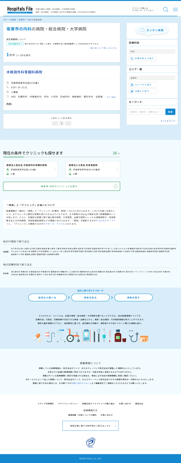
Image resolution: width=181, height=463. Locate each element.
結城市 (44, 248)
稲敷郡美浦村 (140, 251)
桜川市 (27, 251)
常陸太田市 (72, 248)
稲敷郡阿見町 (152, 251)
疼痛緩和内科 (62, 274)
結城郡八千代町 (17, 254)
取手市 (101, 248)
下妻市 (58, 248)
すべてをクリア (167, 120)
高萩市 (80, 248)
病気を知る (90, 297)
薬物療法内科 (92, 274)
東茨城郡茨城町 (77, 251)
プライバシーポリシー (68, 403)
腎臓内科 (64, 271)
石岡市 (38, 248)
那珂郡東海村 (117, 251)
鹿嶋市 (133, 248)
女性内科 (15, 274)
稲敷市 (173, 248)
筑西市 (167, 248)
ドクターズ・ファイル (54, 223)
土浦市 (26, 248)
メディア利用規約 (46, 403)
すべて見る (111, 97)
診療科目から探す (142, 58)
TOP (5, 19)
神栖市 (34, 251)
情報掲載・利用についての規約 (82, 415)
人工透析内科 (74, 271)
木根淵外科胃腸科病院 (24, 71)
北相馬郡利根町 (52, 254)
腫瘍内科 (101, 271)
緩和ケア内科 (42, 274)
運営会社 (139, 403)
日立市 (20, 248)
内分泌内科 (157, 271)
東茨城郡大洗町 (91, 251)
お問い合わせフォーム (81, 383)
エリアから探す (141, 84)
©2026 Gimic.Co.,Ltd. (90, 458)
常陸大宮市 (153, 248)
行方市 (40, 251)
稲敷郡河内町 (164, 251)
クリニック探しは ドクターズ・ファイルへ (143, 9)
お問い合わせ (125, 403)
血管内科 (82, 274)
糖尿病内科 (85, 271)
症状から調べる (47, 297)
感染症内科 (110, 271)
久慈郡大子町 (129, 251)
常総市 (64, 248)
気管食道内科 (34, 271)
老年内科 (52, 274)
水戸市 (14, 248)
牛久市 (107, 248)
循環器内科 (55, 271)
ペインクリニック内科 (143, 271)
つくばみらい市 (55, 251)
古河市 (32, 248)
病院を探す (133, 297)
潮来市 (139, 248)
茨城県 (13, 19)
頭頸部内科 (73, 274)
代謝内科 (166, 271)
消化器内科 (15, 271)
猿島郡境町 (41, 254)
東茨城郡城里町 (104, 251)
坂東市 (22, 19)
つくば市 (114, 248)
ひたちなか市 (123, 248)
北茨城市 (87, 248)
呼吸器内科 (45, 271)
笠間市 (95, 248)
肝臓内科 (33, 274)
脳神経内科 (23, 274)
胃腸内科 (24, 271)
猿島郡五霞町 (30, 254)
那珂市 (161, 248)
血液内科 (94, 271)
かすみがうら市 (17, 251)
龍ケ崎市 (51, 248)
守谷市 (145, 248)
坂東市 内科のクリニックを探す (59, 186)
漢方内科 (129, 271)
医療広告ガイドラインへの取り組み (98, 403)
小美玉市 (66, 251)
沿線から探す (140, 91)
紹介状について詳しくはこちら (103, 48)
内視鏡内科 (120, 271)
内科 (30, 19)
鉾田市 (46, 251)
